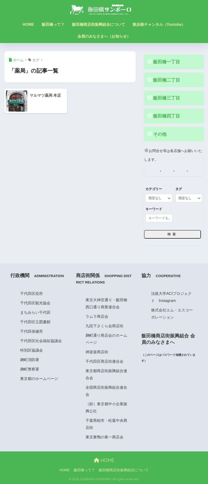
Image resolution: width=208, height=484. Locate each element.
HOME (28, 24)
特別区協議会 (31, 350)
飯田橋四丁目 (167, 115)
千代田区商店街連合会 (104, 361)
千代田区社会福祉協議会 (41, 340)
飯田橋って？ (53, 24)
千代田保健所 (31, 331)
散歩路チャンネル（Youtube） (159, 24)
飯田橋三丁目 (167, 97)
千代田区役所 (31, 293)
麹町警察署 (29, 369)
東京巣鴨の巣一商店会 (104, 437)
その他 (160, 133)
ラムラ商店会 (97, 316)
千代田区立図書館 (35, 321)
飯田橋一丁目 (167, 61)
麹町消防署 (29, 359)
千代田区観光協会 (35, 303)
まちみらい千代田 (35, 312)
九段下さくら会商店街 (104, 326)
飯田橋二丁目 (167, 80)
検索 (172, 234)
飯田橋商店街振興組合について (98, 24)
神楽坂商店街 (97, 352)
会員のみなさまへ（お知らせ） (104, 36)
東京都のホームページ (39, 378)
